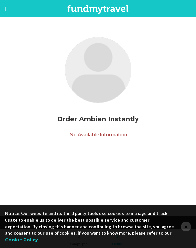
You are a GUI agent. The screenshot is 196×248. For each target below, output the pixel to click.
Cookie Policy (21, 239)
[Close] (186, 226)
